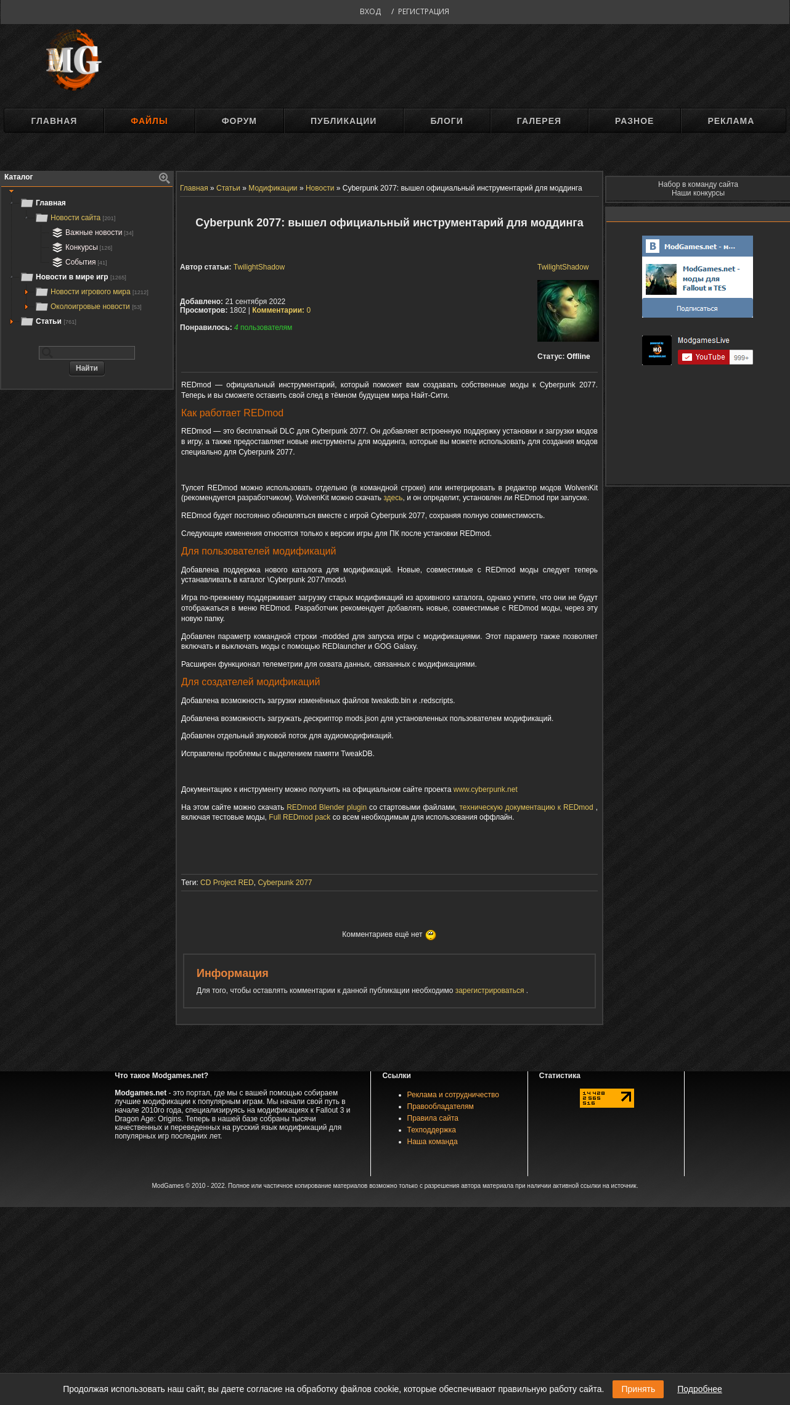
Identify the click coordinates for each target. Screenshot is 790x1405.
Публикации (344, 121)
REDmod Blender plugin (327, 807)
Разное (634, 121)
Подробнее (699, 1389)
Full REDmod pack (299, 817)
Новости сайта (75, 217)
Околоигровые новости (88, 306)
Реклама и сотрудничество (453, 1094)
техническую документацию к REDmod (526, 807)
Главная (54, 121)
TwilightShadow (562, 267)
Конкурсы (80, 247)
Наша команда (432, 1141)
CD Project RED (227, 882)
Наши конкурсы (698, 193)
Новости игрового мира (92, 291)
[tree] (86, 262)
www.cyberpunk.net (486, 789)
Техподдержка (432, 1130)
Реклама (730, 121)
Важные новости (91, 232)
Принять (638, 1389)
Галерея (539, 121)
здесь (392, 497)
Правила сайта (432, 1118)
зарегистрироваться (490, 990)
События (78, 262)
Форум (239, 121)
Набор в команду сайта (698, 184)
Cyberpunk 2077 (285, 882)
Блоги (446, 121)
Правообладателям (440, 1106)
